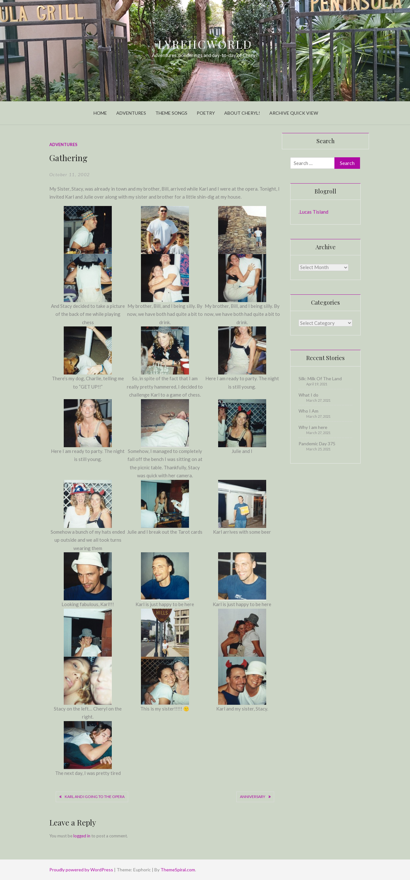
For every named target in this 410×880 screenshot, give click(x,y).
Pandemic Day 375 (317, 443)
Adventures (131, 113)
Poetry (206, 113)
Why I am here (313, 427)
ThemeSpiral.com (177, 869)
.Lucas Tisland (313, 212)
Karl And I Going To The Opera (95, 796)
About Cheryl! (242, 113)
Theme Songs (171, 113)
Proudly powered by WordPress (81, 869)
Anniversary (252, 796)
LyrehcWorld (205, 44)
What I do (308, 395)
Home (100, 113)
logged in (81, 835)
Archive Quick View (293, 113)
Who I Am (308, 411)
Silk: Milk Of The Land (320, 378)
